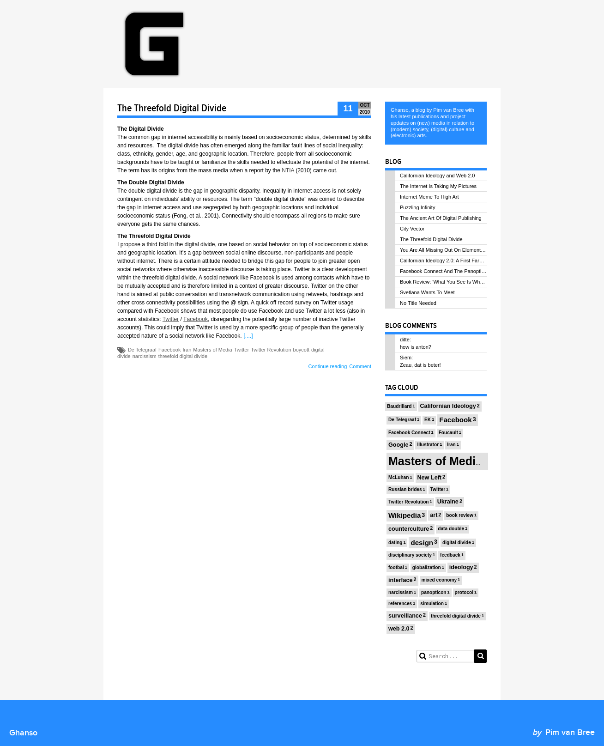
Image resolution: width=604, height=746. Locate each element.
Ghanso (23, 732)
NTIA (288, 170)
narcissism (145, 356)
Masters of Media (212, 349)
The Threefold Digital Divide (171, 109)
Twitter (171, 319)
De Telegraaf (142, 349)
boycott (301, 349)
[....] (248, 336)
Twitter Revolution (271, 349)
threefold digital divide (182, 356)
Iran (186, 349)
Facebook (195, 319)
